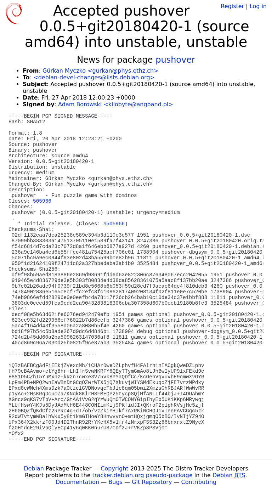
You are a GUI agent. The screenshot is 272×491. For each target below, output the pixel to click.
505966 (42, 201)
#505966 (114, 224)
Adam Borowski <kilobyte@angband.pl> (115, 104)
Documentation (77, 482)
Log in (258, 6)
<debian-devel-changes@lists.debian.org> (94, 77)
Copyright (114, 468)
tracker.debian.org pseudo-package (142, 475)
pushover (175, 60)
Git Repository (152, 482)
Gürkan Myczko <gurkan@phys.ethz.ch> (100, 70)
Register (232, 6)
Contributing (199, 482)
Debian (34, 468)
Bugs (115, 482)
